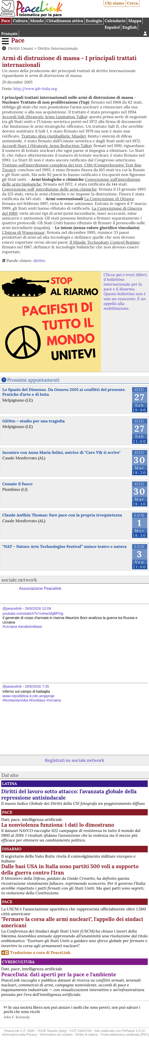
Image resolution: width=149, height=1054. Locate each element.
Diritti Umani (20, 48)
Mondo (37, 20)
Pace (5, 20)
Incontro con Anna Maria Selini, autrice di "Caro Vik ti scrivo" (61, 452)
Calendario (115, 20)
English (129, 27)
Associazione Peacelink (40, 588)
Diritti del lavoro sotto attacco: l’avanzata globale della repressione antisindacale (69, 794)
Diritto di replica (87, 1034)
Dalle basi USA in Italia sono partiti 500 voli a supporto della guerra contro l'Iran (70, 869)
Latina (9, 783)
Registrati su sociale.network (74, 760)
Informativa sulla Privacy (19, 1034)
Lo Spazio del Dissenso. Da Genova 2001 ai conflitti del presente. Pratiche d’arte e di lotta (64, 392)
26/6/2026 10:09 (38, 608)
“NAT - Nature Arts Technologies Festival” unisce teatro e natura (64, 546)
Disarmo (11, 848)
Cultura (20, 20)
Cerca (132, 3)
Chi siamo (114, 3)
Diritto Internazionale (58, 48)
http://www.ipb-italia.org (35, 88)
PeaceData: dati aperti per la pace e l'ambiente (58, 974)
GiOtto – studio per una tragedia (33, 420)
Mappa (134, 20)
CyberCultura (18, 961)
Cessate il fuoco (17, 483)
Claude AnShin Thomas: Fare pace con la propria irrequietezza (62, 514)
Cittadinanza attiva (64, 20)
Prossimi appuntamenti (33, 380)
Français (9, 33)
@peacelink (12, 608)
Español (112, 27)
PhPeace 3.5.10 (133, 1031)
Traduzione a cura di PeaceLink (40, 952)
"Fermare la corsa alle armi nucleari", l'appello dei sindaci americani (72, 922)
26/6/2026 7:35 (37, 686)
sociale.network (19, 580)
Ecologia (94, 20)
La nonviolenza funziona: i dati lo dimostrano (57, 824)
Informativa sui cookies (56, 1034)
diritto (39, 260)
